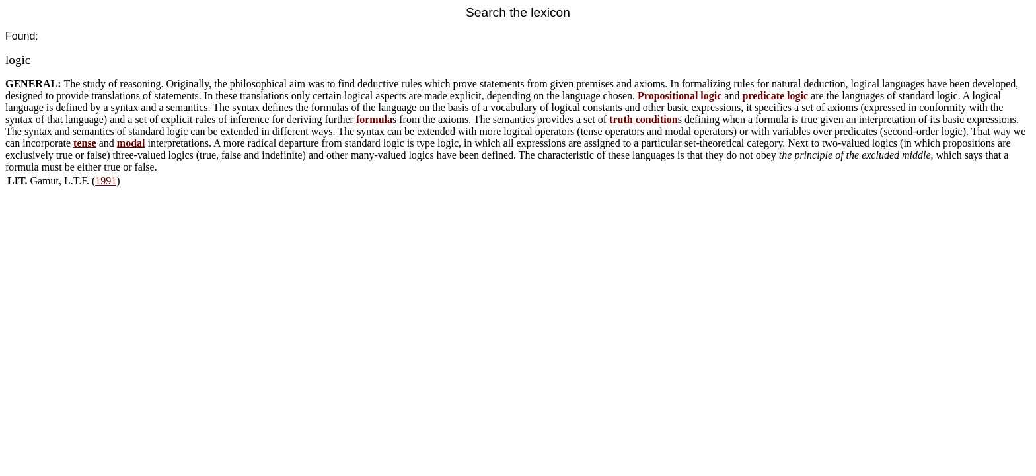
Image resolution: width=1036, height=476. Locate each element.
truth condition (643, 119)
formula (374, 119)
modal (131, 143)
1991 (105, 180)
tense (84, 143)
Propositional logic (680, 95)
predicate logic (775, 95)
